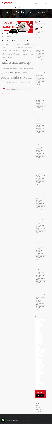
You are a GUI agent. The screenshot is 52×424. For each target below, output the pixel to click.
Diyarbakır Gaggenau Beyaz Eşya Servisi (40, 98)
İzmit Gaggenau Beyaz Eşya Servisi (40, 294)
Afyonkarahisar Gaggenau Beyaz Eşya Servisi (40, 41)
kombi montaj (37, 355)
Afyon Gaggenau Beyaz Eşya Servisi (40, 288)
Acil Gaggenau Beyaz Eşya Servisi (40, 310)
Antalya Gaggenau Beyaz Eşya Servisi (40, 54)
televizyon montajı (38, 349)
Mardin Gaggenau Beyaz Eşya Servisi (40, 179)
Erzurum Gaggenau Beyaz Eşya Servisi (40, 110)
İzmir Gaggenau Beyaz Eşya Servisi (40, 141)
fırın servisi (41, 343)
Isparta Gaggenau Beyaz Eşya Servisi (40, 132)
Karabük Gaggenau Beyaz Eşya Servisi (40, 276)
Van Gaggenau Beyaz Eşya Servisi (40, 235)
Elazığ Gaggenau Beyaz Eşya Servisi (40, 104)
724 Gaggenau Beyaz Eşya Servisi (40, 313)
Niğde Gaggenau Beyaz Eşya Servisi (40, 191)
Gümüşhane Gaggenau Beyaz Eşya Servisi (39, 123)
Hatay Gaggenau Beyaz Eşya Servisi (40, 129)
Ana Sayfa (4, 7)
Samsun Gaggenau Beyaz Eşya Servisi (40, 204)
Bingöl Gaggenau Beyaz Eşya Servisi (40, 69)
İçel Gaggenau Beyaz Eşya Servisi (40, 298)
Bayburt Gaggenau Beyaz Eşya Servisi (40, 248)
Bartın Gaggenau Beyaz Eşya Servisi (40, 263)
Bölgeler (19, 7)
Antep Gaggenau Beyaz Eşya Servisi (40, 301)
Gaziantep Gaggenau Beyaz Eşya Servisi (40, 116)
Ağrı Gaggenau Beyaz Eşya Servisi (40, 44)
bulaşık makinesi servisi (26, 96)
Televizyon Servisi (26, 7)
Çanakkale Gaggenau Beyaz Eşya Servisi (40, 85)
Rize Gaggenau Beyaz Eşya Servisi (40, 198)
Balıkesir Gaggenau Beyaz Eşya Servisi (40, 63)
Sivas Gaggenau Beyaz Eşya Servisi (39, 213)
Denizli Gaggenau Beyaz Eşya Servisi (40, 94)
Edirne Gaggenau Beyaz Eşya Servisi (40, 101)
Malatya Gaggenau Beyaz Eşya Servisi (40, 169)
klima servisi (9, 96)
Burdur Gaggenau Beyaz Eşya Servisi (40, 79)
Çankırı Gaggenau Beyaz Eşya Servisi (40, 88)
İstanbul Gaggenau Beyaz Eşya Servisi (40, 138)
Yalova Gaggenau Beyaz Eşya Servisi (40, 273)
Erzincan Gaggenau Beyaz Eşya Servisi (40, 107)
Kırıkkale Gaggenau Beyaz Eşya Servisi (40, 254)
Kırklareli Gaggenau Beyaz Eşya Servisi (40, 154)
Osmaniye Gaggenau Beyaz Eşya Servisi (40, 282)
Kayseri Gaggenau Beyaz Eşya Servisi (40, 151)
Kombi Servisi (39, 7)
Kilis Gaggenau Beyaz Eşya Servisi (40, 279)
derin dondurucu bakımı (39, 361)
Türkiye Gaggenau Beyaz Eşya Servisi (40, 32)
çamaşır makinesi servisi (20, 96)
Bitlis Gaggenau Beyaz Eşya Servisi (40, 73)
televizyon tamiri (38, 345)
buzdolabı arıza (37, 331)
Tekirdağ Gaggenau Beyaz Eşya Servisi (40, 216)
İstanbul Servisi (38, 409)
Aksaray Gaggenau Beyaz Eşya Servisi (40, 244)
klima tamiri (43, 349)
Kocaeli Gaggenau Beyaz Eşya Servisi (40, 160)
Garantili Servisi (38, 403)
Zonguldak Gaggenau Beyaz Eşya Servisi (39, 241)
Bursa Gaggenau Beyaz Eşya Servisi (40, 82)
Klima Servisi (32, 7)
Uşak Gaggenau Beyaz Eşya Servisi (40, 232)
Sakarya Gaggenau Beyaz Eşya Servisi (40, 201)
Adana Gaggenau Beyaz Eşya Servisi (40, 35)
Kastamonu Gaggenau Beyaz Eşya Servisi (39, 148)
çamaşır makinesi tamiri (39, 333)
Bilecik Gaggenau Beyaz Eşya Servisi (40, 66)
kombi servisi (37, 357)
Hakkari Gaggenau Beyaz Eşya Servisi (40, 126)
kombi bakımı (42, 355)
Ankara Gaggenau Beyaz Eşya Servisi (40, 51)
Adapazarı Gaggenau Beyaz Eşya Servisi (40, 291)
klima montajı (42, 351)
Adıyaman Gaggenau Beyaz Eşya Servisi (40, 38)
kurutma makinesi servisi (39, 341)
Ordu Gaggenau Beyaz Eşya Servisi (40, 194)
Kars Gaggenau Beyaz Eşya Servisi (40, 144)
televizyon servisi (38, 347)
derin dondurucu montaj (39, 359)
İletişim (44, 7)
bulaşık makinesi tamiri (39, 337)
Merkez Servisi (38, 405)
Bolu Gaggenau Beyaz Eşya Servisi (40, 76)
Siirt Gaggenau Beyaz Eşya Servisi (40, 207)
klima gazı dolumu (38, 353)
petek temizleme (38, 385)
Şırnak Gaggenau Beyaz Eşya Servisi (40, 260)
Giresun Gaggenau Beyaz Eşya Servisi (40, 119)
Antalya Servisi (38, 407)
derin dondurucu (38, 365)
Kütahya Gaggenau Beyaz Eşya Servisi (40, 166)
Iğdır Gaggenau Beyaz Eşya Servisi (40, 269)
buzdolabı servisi (14, 96)
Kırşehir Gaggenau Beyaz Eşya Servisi (40, 157)
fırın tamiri (37, 343)
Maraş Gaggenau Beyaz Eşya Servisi (40, 307)
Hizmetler (9, 7)
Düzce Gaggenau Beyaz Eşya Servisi (40, 285)
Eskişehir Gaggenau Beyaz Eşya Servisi (40, 113)
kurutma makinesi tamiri (39, 339)
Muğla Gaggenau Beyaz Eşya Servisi (40, 182)
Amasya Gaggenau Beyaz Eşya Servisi (40, 48)
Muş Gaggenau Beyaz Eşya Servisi (40, 185)
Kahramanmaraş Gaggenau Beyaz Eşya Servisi (40, 176)
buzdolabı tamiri (38, 327)
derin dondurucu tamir (38, 363)
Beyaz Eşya (15, 7)
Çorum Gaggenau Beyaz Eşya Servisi (40, 91)
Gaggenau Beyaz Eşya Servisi (40, 12)
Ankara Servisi (38, 411)
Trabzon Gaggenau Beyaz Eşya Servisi (40, 223)
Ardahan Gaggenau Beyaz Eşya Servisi (40, 266)
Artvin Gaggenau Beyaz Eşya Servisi (40, 57)
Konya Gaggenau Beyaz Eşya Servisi (40, 163)
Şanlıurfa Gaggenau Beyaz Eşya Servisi (40, 229)
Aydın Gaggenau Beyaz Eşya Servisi (40, 60)
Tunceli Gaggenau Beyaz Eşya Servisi (40, 226)
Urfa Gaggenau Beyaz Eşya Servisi (40, 304)
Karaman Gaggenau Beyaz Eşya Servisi (40, 251)
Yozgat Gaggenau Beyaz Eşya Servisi (40, 238)
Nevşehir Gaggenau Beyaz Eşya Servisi (40, 188)
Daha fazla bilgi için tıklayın (6, 93)
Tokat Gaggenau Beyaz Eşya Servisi (39, 219)
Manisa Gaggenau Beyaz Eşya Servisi (40, 173)
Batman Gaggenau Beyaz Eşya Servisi (40, 257)
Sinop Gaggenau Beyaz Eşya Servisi (40, 210)
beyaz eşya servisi (5, 96)
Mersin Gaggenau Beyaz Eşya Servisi (40, 135)
